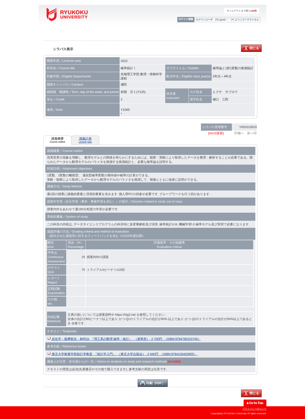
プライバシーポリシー (254, 408)
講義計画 (85, 140)
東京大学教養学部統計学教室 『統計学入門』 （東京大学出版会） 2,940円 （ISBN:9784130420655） (122, 354)
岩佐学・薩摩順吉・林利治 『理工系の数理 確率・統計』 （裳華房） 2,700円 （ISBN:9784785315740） (124, 339)
